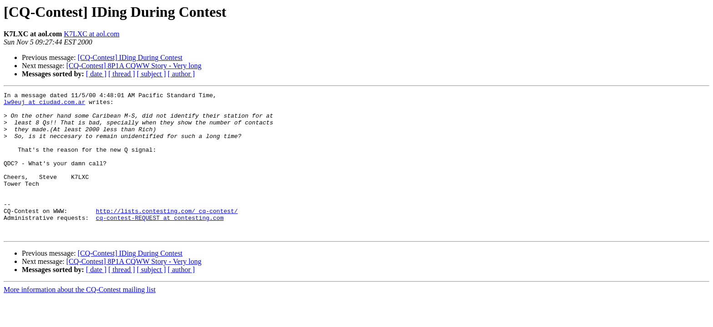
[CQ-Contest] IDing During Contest (130, 57)
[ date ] (96, 74)
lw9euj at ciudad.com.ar (44, 104)
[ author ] (181, 74)
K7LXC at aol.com (91, 34)
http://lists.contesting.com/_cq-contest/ (167, 235)
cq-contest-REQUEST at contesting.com (160, 243)
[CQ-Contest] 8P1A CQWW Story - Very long (133, 65)
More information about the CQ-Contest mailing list (80, 318)
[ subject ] (151, 74)
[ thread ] (121, 74)
